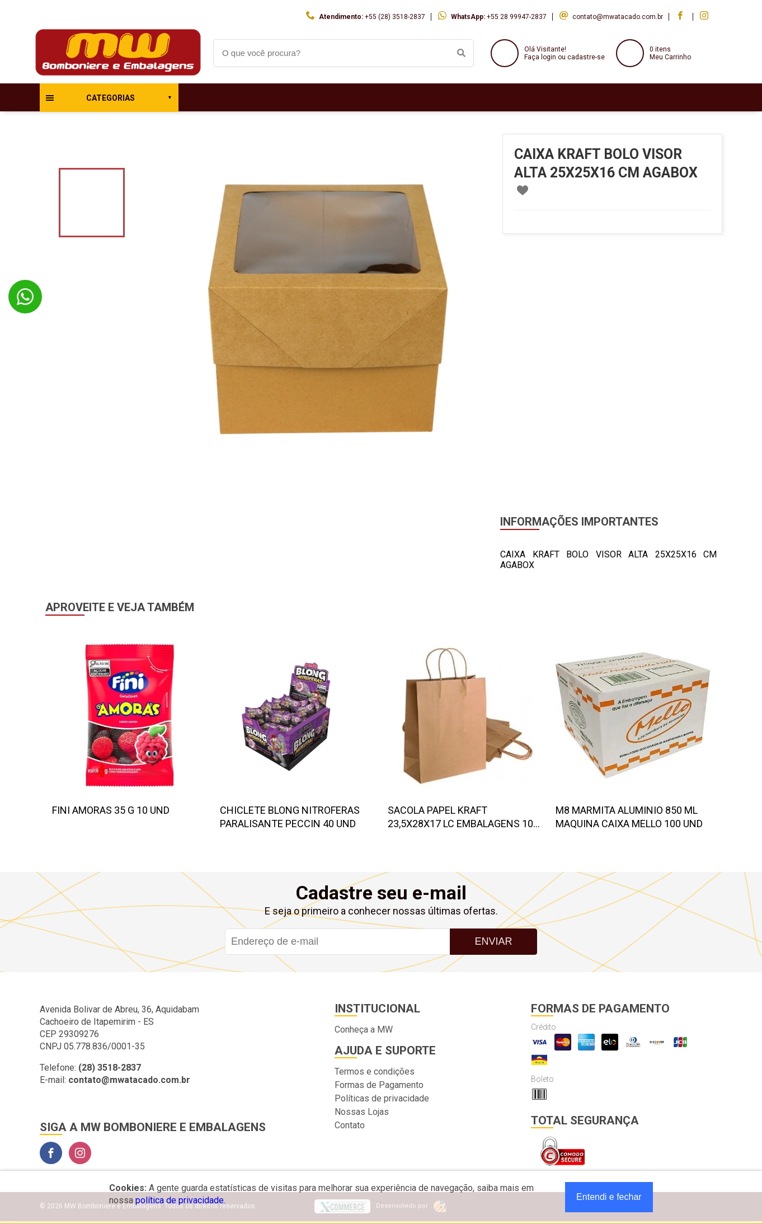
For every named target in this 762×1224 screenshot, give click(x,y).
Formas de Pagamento (379, 1085)
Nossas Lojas (362, 1111)
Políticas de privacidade (382, 1098)
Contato (350, 1125)
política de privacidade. (180, 1200)
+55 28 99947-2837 (517, 17)
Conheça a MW (364, 1029)
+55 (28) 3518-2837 (395, 17)
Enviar (493, 941)
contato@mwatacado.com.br (617, 17)
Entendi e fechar (609, 1197)
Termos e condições (375, 1071)
